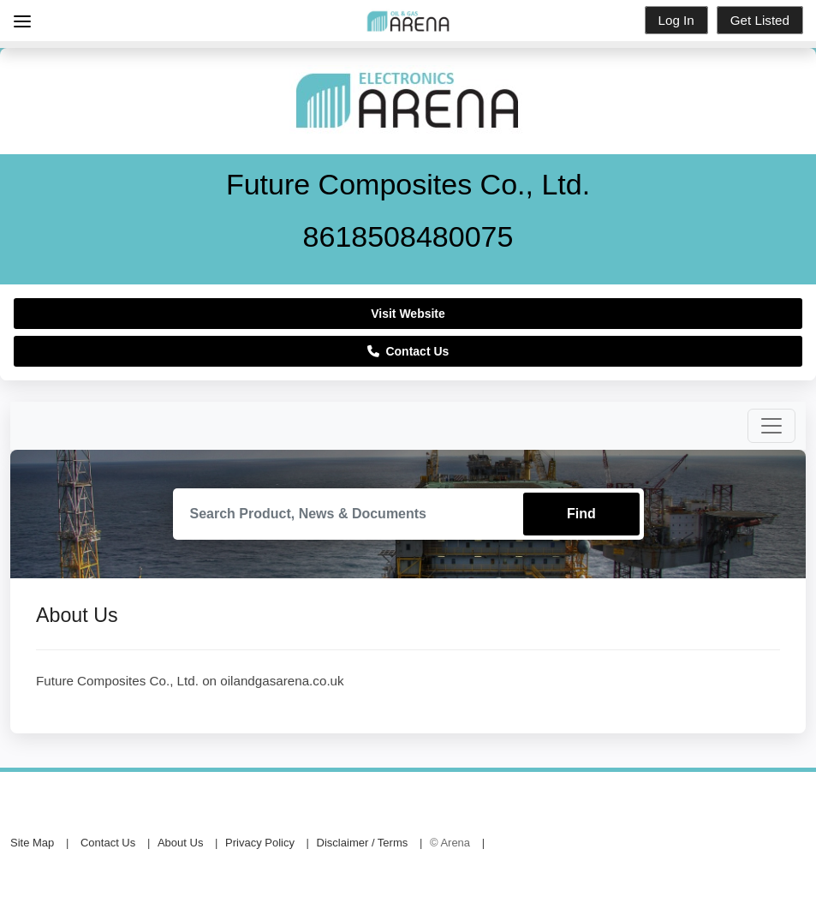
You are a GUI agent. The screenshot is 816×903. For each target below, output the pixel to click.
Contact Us (408, 351)
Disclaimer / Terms (362, 842)
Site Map (32, 842)
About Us (180, 842)
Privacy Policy (260, 842)
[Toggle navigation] (771, 426)
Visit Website (408, 313)
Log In (676, 20)
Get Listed (759, 20)
